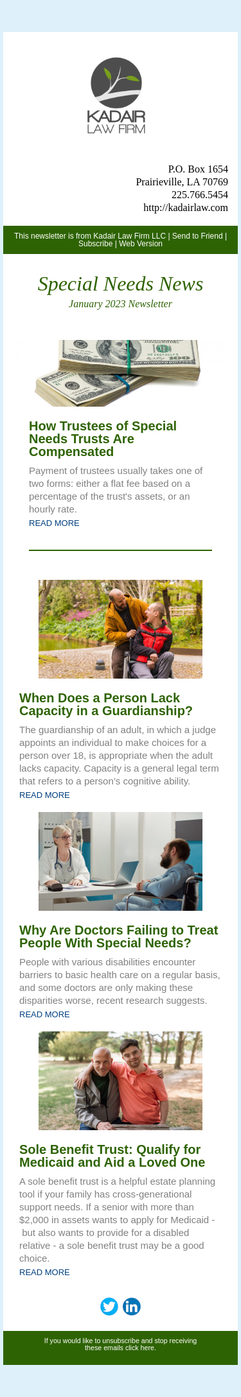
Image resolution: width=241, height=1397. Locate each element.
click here (139, 1347)
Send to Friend (197, 236)
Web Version (141, 243)
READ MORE (54, 523)
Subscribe (95, 243)
